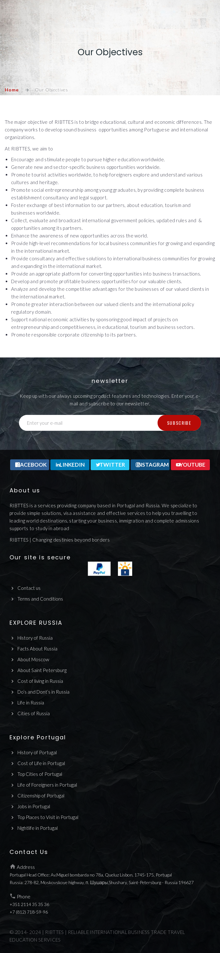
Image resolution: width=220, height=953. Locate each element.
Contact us (29, 588)
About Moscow (33, 659)
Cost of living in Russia (40, 681)
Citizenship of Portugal (40, 795)
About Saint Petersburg (42, 670)
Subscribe (179, 422)
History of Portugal (37, 752)
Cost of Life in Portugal (41, 763)
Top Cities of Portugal (39, 774)
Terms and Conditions (40, 599)
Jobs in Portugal (33, 806)
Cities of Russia (33, 713)
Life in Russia (30, 702)
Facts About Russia (37, 648)
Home (11, 89)
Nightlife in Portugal (37, 828)
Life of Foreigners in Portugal (47, 785)
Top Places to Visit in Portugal (47, 817)
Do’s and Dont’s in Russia (43, 692)
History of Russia (35, 638)
